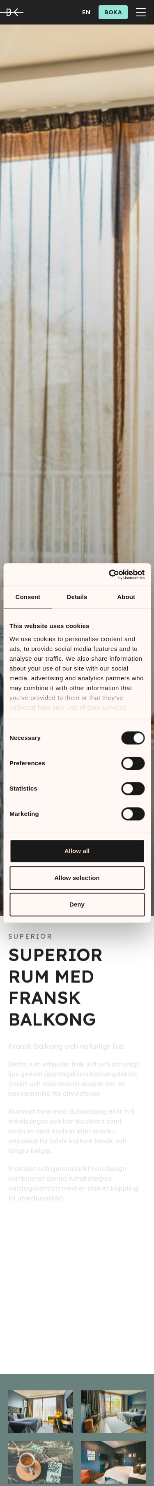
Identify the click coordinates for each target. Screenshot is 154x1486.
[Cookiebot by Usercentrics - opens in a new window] (110, 574)
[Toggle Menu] (141, 12)
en (86, 12)
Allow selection (77, 877)
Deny (77, 904)
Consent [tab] (27, 596)
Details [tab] (77, 596)
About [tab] (126, 596)
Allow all (77, 850)
